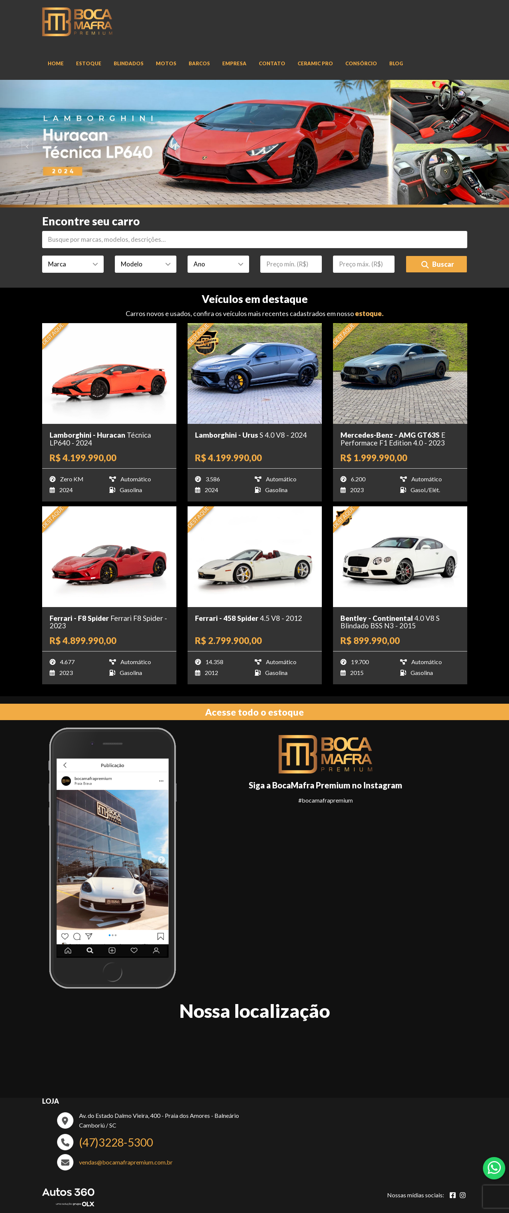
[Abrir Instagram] (463, 1195)
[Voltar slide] (25, 143)
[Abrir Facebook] (453, 1195)
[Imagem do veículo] (109, 373)
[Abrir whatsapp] (494, 1167)
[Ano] (218, 264)
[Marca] (73, 264)
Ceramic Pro (315, 63)
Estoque (88, 63)
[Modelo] (145, 264)
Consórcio (361, 63)
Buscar (437, 264)
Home (56, 63)
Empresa (234, 63)
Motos (166, 63)
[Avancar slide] (483, 143)
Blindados (129, 63)
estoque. (369, 313)
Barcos (199, 63)
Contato (272, 63)
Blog (396, 63)
